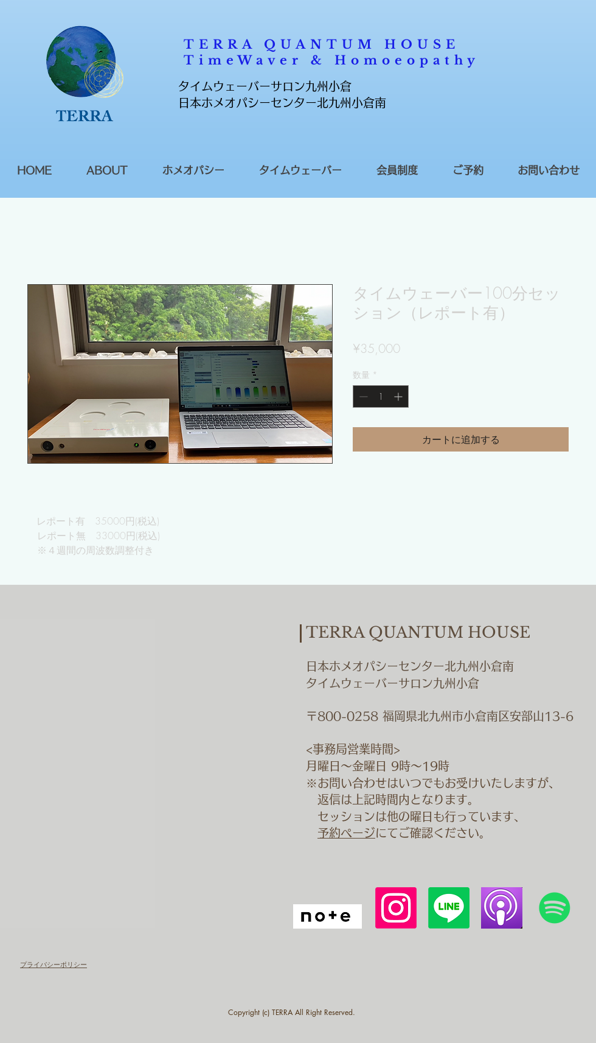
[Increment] (399, 396)
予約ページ (346, 833)
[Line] (449, 908)
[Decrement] (362, 396)
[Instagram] (396, 908)
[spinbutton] (381, 396)
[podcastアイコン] (501, 908)
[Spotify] (554, 908)
